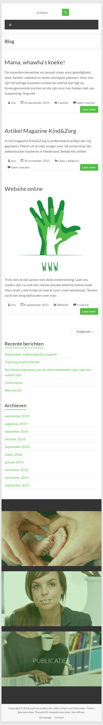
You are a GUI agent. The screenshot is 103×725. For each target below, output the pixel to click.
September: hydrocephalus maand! (31, 354)
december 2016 (16, 431)
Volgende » (84, 331)
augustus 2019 (16, 423)
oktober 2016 (15, 439)
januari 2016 (14, 462)
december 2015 (16, 470)
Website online (24, 188)
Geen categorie (68, 161)
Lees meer (89, 109)
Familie (63, 103)
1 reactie (83, 305)
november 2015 (17, 477)
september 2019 (17, 416)
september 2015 (17, 485)
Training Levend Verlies (22, 362)
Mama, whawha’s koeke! (35, 62)
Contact (59, 717)
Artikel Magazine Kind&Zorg (40, 130)
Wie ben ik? (13, 390)
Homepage (45, 717)
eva (13, 103)
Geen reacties (86, 103)
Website (62, 305)
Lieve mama (13, 382)
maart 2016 (13, 454)
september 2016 (17, 447)
